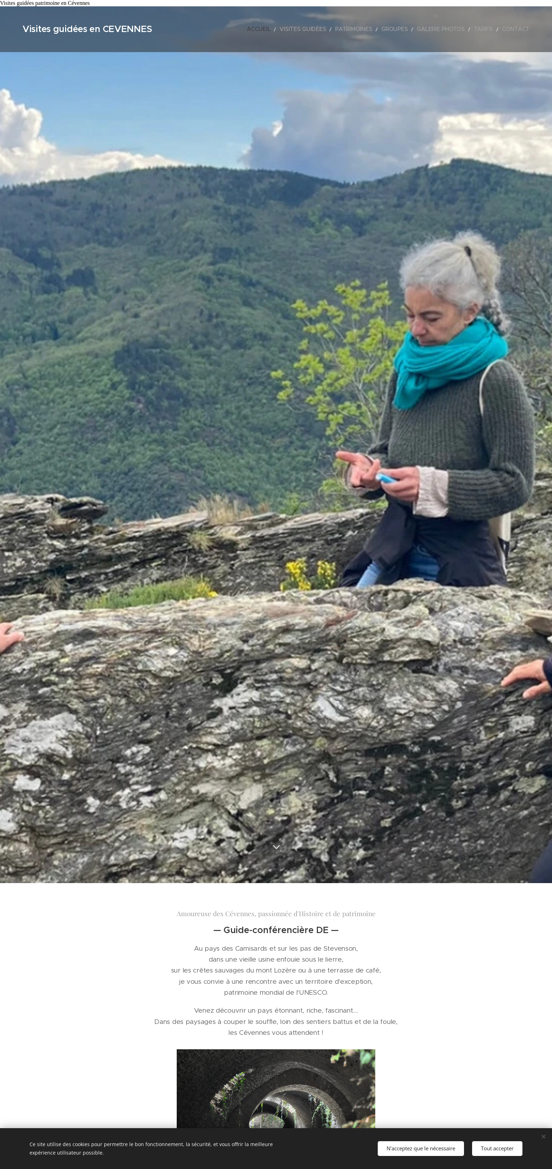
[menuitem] (294, 29)
